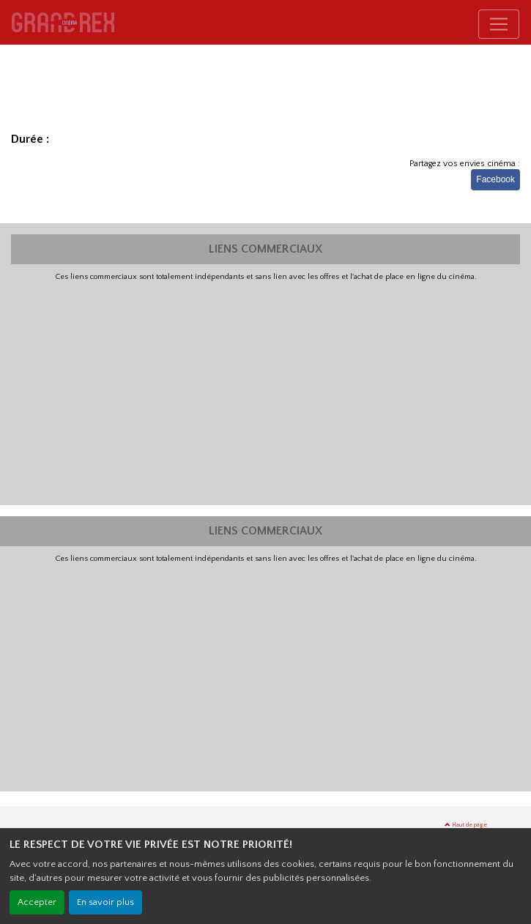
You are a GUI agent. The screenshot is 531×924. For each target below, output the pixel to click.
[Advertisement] (265, 391)
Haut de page (466, 824)
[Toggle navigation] (498, 24)
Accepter (37, 902)
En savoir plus (105, 902)
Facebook (495, 179)
